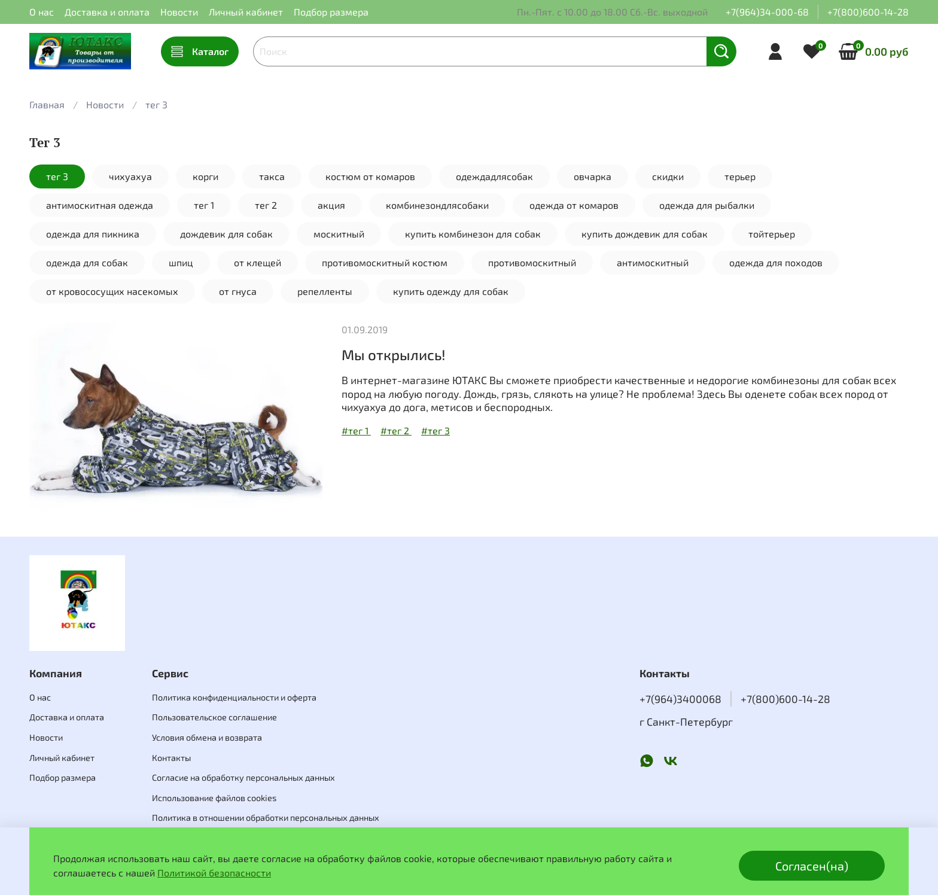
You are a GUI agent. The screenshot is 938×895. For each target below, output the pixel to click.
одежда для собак (87, 262)
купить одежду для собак (450, 291)
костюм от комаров (370, 176)
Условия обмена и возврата (207, 737)
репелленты (324, 291)
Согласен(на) (811, 866)
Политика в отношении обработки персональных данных (265, 817)
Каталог (200, 51)
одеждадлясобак (494, 176)
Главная (47, 104)
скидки (668, 176)
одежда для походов (776, 262)
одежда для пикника (92, 233)
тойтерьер (771, 233)
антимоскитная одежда (99, 205)
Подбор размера (331, 11)
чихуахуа (130, 176)
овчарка (592, 176)
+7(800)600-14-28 (868, 11)
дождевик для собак (226, 233)
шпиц (181, 262)
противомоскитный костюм (384, 262)
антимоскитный (653, 262)
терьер (740, 176)
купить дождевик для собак (644, 233)
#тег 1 (356, 430)
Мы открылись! (394, 354)
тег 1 (204, 205)
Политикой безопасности (214, 872)
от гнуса (238, 291)
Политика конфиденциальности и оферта (234, 697)
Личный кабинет (246, 11)
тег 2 (266, 205)
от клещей (257, 262)
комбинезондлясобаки (437, 205)
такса (272, 176)
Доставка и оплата (107, 11)
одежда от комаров (574, 205)
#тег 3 (435, 430)
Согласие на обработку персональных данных (243, 777)
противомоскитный (532, 262)
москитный (338, 233)
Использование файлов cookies (214, 798)
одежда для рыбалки (706, 205)
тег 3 (57, 176)
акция (331, 205)
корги (205, 176)
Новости (179, 11)
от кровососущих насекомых (112, 291)
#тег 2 (396, 430)
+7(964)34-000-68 (767, 11)
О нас (41, 11)
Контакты (171, 758)
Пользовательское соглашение (214, 717)
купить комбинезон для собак (473, 233)
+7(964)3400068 (680, 698)
